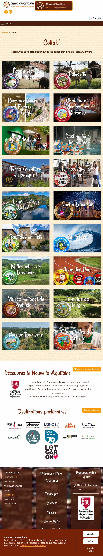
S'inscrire (62, 8)
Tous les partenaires (91, 410)
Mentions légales (51, 521)
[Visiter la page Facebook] (6, 12)
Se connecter (51, 8)
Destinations (10, 503)
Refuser (91, 541)
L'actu (7, 490)
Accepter (90, 533)
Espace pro (51, 493)
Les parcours (10, 481)
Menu (6, 23)
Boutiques (9, 499)
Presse (51, 512)
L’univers (8, 477)
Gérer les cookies (90, 550)
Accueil (5, 32)
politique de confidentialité (33, 545)
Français (97, 18)
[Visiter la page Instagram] (10, 12)
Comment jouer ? (12, 472)
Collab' (7, 494)
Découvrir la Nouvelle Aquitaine (86, 369)
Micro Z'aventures (13, 485)
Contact (51, 503)
